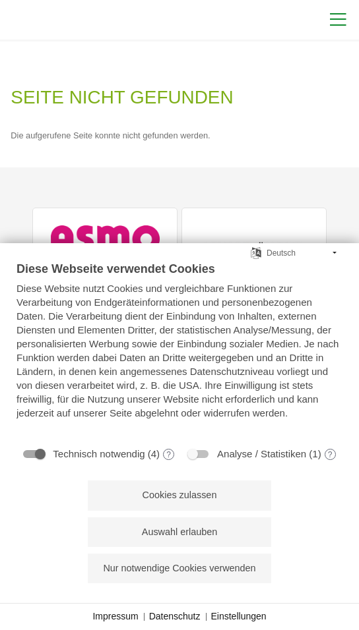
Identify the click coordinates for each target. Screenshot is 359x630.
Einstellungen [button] (239, 616)
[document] (179, 350)
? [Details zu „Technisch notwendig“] (168, 454)
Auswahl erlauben (179, 532)
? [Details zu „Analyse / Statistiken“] (330, 454)
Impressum (115, 616)
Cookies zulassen (180, 495)
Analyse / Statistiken (261, 453)
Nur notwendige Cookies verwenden (179, 568)
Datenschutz (175, 616)
